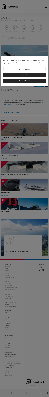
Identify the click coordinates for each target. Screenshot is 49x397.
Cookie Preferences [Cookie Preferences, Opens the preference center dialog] (24, 69)
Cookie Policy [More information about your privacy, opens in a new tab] (7, 63)
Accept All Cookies (24, 80)
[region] (24, 71)
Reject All (24, 75)
